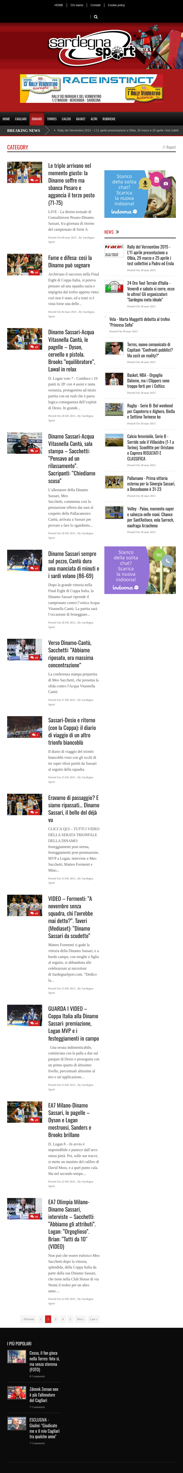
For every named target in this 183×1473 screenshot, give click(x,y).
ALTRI (94, 118)
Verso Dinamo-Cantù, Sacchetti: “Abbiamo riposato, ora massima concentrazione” (70, 653)
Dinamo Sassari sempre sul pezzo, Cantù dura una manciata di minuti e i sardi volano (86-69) (73, 564)
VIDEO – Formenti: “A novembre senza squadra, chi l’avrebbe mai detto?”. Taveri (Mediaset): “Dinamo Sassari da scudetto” (70, 917)
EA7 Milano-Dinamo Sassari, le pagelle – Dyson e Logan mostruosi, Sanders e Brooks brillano (69, 1120)
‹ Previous (28, 1319)
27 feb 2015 (68, 700)
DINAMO (37, 118)
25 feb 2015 (68, 777)
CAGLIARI (20, 118)
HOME (59, 5)
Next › (80, 1319)
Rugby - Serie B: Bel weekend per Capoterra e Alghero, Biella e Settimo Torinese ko (151, 411)
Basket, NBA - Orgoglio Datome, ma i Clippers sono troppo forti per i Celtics (148, 380)
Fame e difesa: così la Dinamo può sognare (70, 261)
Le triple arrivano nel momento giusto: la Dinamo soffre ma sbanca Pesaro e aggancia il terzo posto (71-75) (71, 184)
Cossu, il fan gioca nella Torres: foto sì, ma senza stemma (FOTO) (45, 1361)
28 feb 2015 (68, 416)
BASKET (80, 118)
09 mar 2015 (68, 237)
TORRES (51, 118)
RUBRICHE (108, 118)
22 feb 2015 (68, 1181)
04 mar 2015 (68, 312)
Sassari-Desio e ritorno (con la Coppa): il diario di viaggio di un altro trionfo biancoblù (72, 730)
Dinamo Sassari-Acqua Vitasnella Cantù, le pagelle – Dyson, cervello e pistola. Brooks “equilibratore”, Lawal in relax (71, 350)
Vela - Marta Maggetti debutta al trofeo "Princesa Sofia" (139, 322)
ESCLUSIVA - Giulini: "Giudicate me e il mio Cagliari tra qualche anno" (45, 1428)
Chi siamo (77, 5)
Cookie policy (116, 5)
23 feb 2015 (68, 878)
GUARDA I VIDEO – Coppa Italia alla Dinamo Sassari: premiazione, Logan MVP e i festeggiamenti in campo (73, 1023)
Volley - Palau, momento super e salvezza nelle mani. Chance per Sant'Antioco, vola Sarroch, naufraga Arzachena (150, 516)
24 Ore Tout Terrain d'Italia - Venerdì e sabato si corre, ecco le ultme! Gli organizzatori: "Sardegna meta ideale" (150, 291)
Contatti (95, 5)
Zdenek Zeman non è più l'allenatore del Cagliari (44, 1394)
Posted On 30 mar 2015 (141, 270)
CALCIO (66, 118)
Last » (93, 1319)
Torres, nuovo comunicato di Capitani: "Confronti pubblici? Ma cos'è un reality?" (150, 350)
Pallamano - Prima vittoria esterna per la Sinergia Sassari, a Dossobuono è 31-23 (151, 483)
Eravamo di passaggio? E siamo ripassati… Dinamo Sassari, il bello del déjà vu (73, 808)
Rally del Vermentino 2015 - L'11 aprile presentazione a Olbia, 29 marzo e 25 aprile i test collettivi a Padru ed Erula (150, 255)
